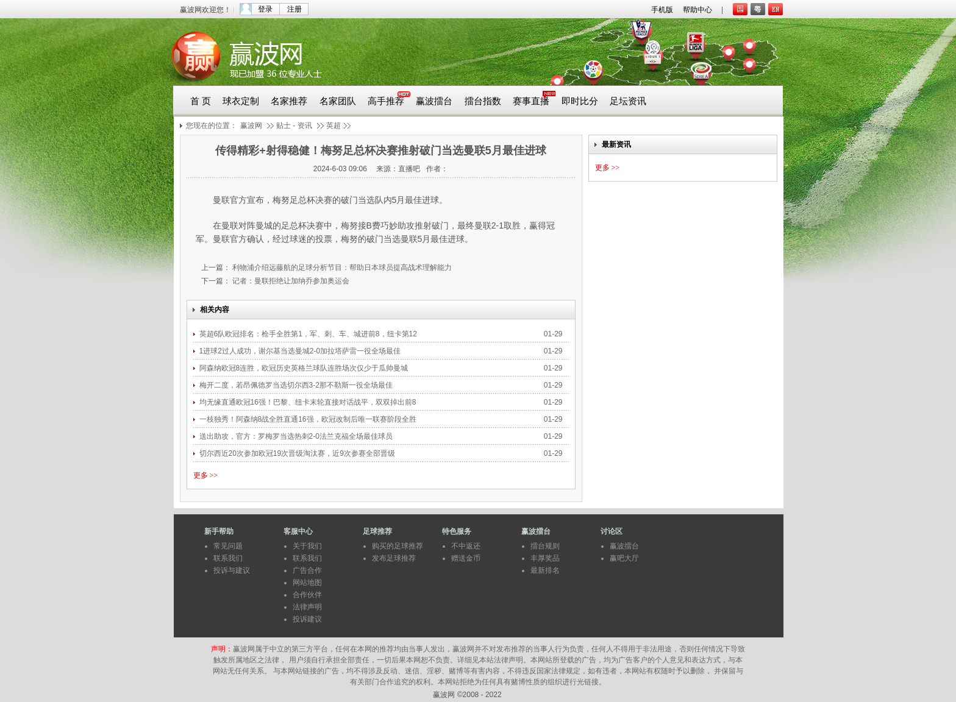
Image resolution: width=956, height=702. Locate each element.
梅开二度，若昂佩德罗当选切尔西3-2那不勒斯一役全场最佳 (296, 385)
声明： (222, 649)
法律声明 (307, 607)
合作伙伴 (307, 594)
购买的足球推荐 (397, 546)
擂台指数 (483, 101)
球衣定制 (241, 101)
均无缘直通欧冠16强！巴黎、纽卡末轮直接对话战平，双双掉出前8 (308, 402)
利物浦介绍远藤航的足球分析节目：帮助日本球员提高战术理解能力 (341, 267)
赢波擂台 (434, 101)
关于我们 (307, 546)
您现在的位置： (211, 125)
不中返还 (465, 546)
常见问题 (228, 546)
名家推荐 (289, 101)
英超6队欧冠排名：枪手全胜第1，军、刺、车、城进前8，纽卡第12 (309, 334)
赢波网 (251, 125)
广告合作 (307, 570)
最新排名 (545, 570)
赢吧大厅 (624, 558)
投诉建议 (307, 619)
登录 (265, 9)
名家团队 (337, 101)
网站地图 (307, 582)
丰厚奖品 (545, 558)
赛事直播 (531, 101)
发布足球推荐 (394, 558)
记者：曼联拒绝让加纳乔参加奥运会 (289, 281)
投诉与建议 (231, 570)
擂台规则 (545, 546)
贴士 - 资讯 (294, 125)
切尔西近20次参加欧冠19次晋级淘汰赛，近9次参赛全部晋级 (297, 453)
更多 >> (205, 475)
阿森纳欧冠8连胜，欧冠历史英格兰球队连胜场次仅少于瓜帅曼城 (304, 368)
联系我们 (228, 558)
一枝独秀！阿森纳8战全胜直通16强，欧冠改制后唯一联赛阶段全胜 (308, 419)
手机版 (662, 9)
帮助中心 (697, 9)
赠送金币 (465, 558)
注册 (294, 9)
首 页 (200, 101)
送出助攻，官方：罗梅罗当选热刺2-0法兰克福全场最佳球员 (296, 436)
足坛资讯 (628, 101)
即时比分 (580, 101)
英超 (333, 125)
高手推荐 (386, 101)
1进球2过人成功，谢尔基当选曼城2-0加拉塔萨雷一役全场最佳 (300, 351)
